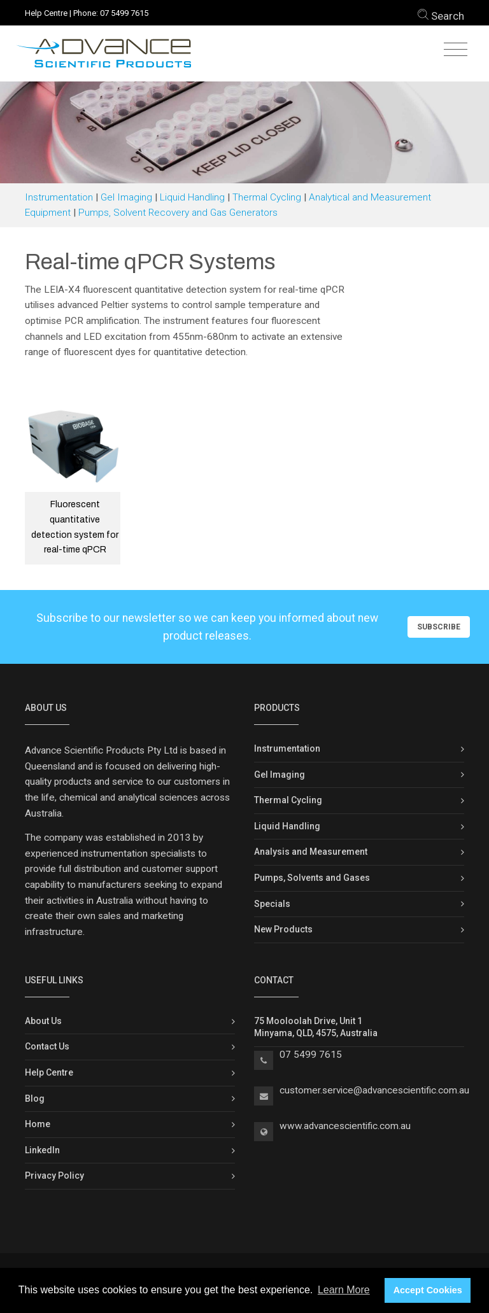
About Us (43, 1021)
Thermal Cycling (266, 197)
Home (37, 1124)
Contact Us (47, 1046)
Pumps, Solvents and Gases (312, 878)
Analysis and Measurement (310, 851)
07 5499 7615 (124, 13)
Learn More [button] (344, 1289)
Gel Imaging (126, 197)
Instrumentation (59, 197)
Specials (272, 904)
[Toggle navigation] (455, 50)
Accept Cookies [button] (427, 1290)
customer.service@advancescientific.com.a (372, 1090)
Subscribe (438, 626)
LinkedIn (42, 1150)
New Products (283, 929)
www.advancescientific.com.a (343, 1126)
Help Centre (46, 13)
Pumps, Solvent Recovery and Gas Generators (178, 212)
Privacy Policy (54, 1175)
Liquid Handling (192, 197)
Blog (35, 1098)
